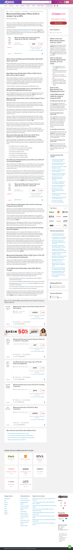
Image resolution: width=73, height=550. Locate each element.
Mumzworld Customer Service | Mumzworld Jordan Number (21, 437)
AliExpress (11, 473)
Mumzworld (17, 11)
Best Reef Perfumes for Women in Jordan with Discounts (57, 178)
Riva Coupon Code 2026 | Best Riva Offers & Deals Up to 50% (44, 506)
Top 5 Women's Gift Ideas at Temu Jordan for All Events (58, 182)
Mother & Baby (40, 5)
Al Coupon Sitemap (24, 506)
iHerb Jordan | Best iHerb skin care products (58, 275)
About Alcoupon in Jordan (24, 508)
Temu (25, 461)
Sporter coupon (24, 525)
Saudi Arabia (7, 498)
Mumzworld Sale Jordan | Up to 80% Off (17, 439)
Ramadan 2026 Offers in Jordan (36, 11)
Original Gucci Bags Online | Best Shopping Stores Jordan (58, 246)
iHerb (11, 461)
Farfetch (40, 473)
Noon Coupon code (24, 520)
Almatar (11, 486)
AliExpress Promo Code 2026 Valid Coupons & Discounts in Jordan (43, 510)
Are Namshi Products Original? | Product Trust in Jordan (59, 198)
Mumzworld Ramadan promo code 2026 (27, 31)
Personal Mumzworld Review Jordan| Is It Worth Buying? (20, 435)
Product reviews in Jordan (24, 523)
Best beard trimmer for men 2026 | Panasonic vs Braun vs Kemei (58, 264)
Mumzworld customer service (23, 283)
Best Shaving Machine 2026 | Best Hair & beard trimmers (58, 272)
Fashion (33, 5)
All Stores (11, 5)
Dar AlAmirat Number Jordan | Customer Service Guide (58, 164)
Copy (41, 44)
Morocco (6, 514)
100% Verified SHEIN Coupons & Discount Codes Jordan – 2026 (43, 513)
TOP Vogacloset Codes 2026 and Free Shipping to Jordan (44, 524)
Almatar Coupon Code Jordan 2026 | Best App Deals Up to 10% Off (44, 520)
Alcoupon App (49, 5)
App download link (63, 515)
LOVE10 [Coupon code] (35, 312)
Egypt (5, 510)
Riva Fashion (40, 462)
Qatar (5, 508)
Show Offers (58, 23)
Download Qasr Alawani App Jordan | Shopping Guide (58, 160)
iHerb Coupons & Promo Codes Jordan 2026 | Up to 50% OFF (44, 499)
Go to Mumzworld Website (35, 50)
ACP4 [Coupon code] (35, 390)
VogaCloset (26, 486)
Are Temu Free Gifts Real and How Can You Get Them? (58, 186)
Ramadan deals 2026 (16, 104)
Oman (5, 506)
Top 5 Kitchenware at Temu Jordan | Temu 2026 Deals (58, 234)
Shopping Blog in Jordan (24, 503)
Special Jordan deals (25, 500)
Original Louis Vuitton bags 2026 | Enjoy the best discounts (59, 250)
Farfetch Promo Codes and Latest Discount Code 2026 (44, 516)
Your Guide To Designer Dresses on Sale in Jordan (58, 201)
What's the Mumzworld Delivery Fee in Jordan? (18, 433)
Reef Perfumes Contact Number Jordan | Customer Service (58, 190)
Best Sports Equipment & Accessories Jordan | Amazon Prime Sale (58, 242)
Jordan (5, 512)
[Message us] (69, 547)
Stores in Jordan (24, 498)
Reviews (22, 5)
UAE (5, 500)
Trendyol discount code (24, 517)
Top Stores (53, 208)
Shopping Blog (25, 11)
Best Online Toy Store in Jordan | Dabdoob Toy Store (59, 167)
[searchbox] (35, 2)
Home (5, 5)
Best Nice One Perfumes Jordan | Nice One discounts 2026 (59, 257)
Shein (25, 475)
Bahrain (6, 504)
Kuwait (5, 502)
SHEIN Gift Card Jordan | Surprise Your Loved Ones (59, 194)
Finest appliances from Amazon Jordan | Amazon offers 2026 (59, 238)
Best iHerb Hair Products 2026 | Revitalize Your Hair (59, 253)
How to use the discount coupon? (24, 514)
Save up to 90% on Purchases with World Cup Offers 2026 (59, 174)
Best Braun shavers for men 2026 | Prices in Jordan (58, 260)
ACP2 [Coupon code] (35, 368)
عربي (61, 2)
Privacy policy (23, 511)
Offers (17, 5)
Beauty (28, 5)
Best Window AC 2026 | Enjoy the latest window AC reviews (58, 268)
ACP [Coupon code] (33, 44)
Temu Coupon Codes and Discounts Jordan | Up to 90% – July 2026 (44, 503)
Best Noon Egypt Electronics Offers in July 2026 (58, 171)
